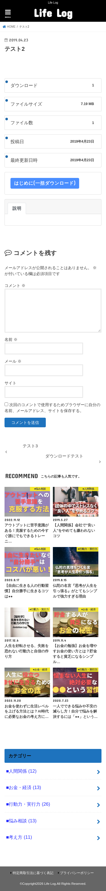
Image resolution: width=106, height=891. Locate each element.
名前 (11, 339)
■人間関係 (21, 771)
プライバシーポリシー (77, 873)
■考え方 (19, 837)
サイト (10, 383)
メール (13, 361)
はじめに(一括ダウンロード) (44, 183)
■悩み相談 (21, 820)
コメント (15, 285)
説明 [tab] (16, 208)
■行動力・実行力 (28, 804)
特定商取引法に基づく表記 (33, 873)
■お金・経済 (23, 787)
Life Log (53, 12)
